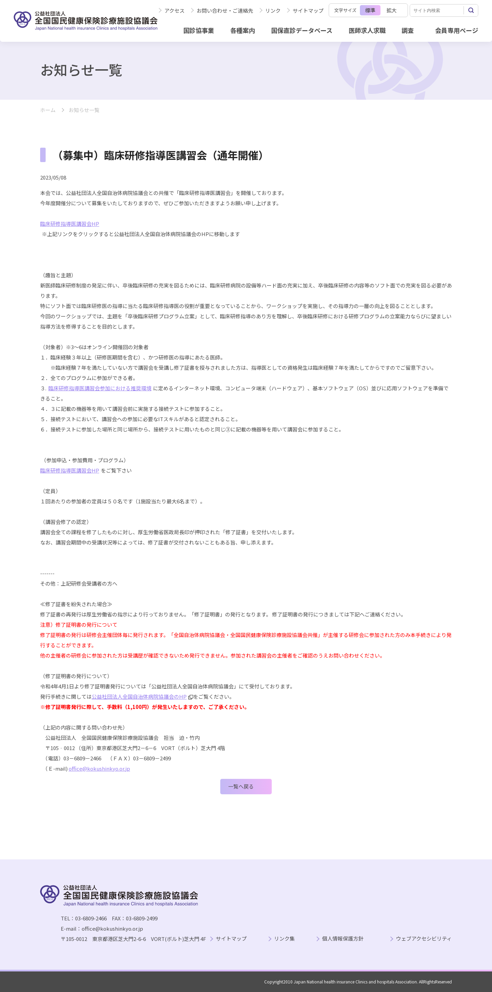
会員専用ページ (456, 30)
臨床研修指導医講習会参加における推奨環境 (99, 388)
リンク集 (284, 938)
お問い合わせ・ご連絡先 (225, 10)
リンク (273, 10)
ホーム (48, 110)
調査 (407, 30)
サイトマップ (308, 10)
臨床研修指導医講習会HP (69, 470)
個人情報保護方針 (342, 938)
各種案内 (242, 30)
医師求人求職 (367, 30)
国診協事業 (198, 30)
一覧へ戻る (241, 786)
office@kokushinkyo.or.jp (99, 768)
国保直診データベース (301, 30)
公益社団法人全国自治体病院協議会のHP (142, 696)
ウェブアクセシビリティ (424, 938)
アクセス (174, 10)
